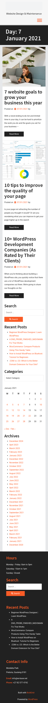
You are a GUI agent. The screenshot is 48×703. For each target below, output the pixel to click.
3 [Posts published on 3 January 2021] (40, 399)
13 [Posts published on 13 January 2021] (18, 410)
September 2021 (16, 512)
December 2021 (16, 502)
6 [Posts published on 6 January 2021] (18, 405)
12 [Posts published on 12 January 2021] (13, 410)
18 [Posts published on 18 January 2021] (7, 416)
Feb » (13, 429)
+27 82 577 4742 (20, 682)
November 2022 (16, 462)
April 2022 (13, 487)
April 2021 (13, 530)
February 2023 (15, 452)
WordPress (33, 699)
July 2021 (13, 520)
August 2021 (15, 516)
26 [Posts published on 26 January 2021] (13, 421)
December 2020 (16, 545)
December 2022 (16, 459)
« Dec (6, 429)
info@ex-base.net (19, 678)
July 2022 (13, 477)
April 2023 (13, 445)
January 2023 (15, 455)
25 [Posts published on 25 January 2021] (7, 421)
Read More (14, 134)
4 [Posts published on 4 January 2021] (7, 405)
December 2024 (16, 441)
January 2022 (15, 498)
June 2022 (14, 480)
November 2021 (16, 505)
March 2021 (14, 534)
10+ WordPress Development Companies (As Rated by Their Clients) (20, 250)
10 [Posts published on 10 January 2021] (41, 405)
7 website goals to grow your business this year (23, 97)
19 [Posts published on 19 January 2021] (13, 416)
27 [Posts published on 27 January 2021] (18, 421)
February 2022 (15, 495)
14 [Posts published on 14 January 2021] (24, 410)
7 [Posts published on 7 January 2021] (23, 405)
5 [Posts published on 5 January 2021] (12, 405)
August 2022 (15, 473)
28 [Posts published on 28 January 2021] (24, 421)
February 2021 (15, 537)
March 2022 (14, 491)
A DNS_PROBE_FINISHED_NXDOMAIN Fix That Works (27, 623)
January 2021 (15, 541)
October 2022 (15, 466)
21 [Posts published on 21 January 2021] (24, 416)
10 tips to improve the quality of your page (23, 190)
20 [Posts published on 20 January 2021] (18, 416)
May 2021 (13, 527)
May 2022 (13, 484)
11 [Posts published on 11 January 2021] (7, 410)
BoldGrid (30, 692)
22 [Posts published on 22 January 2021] (29, 416)
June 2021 (14, 523)
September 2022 (16, 470)
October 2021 (15, 509)
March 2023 (14, 448)
